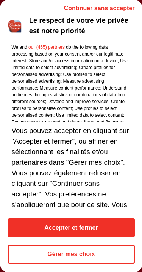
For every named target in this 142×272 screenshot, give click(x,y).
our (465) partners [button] (46, 47)
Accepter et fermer (71, 227)
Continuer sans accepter (99, 8)
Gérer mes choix (71, 254)
